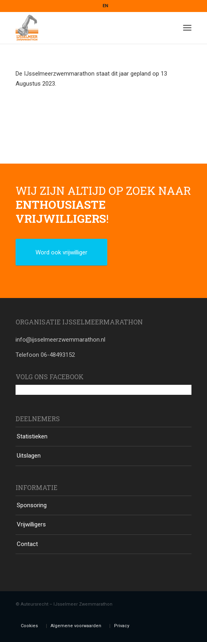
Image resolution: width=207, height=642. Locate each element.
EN (105, 5)
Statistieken (32, 436)
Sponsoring (32, 505)
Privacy (121, 625)
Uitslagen (29, 455)
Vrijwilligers (31, 524)
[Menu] (187, 27)
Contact (27, 544)
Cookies (29, 625)
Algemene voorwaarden (76, 625)
